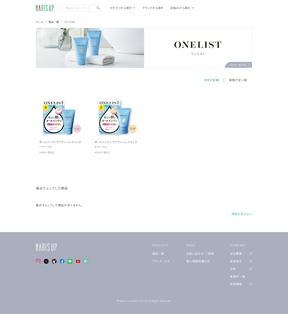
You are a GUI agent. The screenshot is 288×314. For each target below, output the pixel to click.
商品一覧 (158, 254)
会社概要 (241, 254)
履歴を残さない (242, 214)
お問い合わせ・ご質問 (200, 254)
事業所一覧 (237, 277)
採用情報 (241, 284)
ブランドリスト (161, 261)
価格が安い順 (238, 80)
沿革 (241, 269)
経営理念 (241, 261)
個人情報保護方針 (198, 261)
